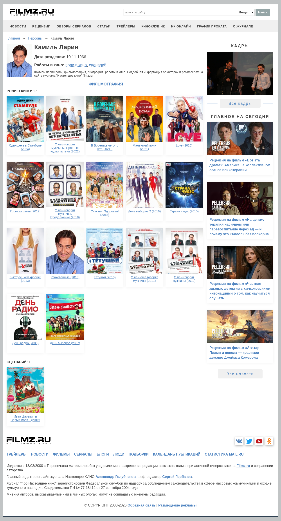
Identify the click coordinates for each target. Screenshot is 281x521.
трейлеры (126, 26)
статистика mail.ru (224, 454)
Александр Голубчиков (115, 477)
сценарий (97, 65)
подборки (139, 454)
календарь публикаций (176, 454)
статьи (103, 26)
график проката (212, 26)
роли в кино (76, 65)
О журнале (243, 26)
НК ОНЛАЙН (181, 26)
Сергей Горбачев (177, 477)
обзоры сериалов (74, 26)
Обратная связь (141, 505)
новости (18, 26)
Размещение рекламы (177, 505)
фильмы (61, 454)
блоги (103, 454)
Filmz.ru (243, 466)
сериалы (83, 454)
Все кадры (240, 103)
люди (118, 454)
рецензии (41, 26)
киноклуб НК (153, 26)
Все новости (240, 374)
